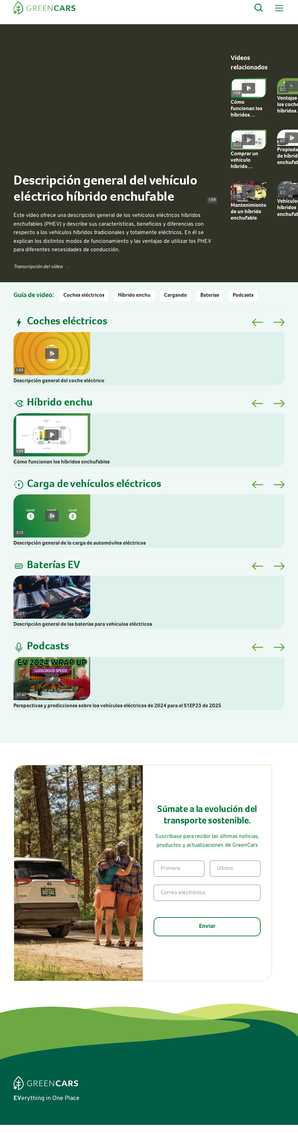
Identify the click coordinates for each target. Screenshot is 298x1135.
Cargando (175, 295)
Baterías (209, 295)
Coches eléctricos (83, 295)
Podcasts (243, 295)
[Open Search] (259, 8)
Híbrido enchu (134, 295)
